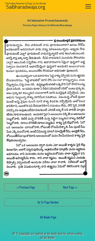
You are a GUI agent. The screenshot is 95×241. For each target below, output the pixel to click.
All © (21, 233)
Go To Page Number (48, 202)
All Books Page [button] (48, 217)
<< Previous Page (26, 187)
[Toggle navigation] (88, 6)
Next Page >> (70, 187)
